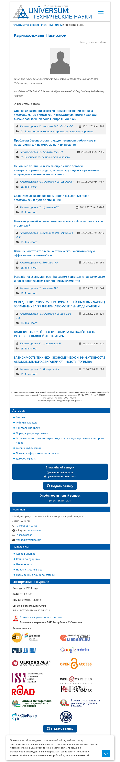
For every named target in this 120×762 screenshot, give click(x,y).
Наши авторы (24, 564)
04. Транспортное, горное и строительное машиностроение (57, 131)
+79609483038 (22, 535)
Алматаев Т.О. (50, 181)
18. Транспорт (29, 186)
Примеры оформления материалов (37, 453)
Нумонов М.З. (50, 207)
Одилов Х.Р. (67, 181)
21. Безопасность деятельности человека (45, 156)
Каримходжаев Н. (30, 126)
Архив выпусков (25, 553)
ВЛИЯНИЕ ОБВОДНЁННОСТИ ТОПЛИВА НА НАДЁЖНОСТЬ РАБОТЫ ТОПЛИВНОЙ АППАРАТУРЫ (54, 334)
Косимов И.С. (50, 126)
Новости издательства (29, 569)
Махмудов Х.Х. (51, 369)
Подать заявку (60, 486)
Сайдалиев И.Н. (51, 343)
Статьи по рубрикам (28, 559)
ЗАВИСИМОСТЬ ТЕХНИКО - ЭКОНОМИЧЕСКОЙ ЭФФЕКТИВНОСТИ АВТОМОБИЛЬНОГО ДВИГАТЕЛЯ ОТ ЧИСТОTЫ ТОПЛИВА (59, 359)
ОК (106, 753)
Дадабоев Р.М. (51, 232)
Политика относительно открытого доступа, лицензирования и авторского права (61, 440)
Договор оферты (26, 458)
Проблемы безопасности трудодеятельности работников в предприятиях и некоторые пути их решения (55, 142)
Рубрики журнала (26, 422)
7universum (26, 530)
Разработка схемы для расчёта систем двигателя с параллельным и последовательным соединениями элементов (59, 279)
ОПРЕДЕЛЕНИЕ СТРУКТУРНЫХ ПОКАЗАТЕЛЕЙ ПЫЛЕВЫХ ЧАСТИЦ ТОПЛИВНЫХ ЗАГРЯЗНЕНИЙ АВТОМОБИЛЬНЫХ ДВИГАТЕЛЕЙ (59, 304)
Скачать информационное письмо (41, 617)
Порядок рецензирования (32, 433)
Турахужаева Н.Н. (52, 151)
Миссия (20, 417)
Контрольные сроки (28, 427)
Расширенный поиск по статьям (35, 574)
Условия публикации (28, 447)
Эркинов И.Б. (50, 262)
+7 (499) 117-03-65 (24, 525)
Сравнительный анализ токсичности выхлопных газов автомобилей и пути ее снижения (51, 198)
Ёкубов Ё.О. (66, 126)
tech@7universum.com (26, 539)
